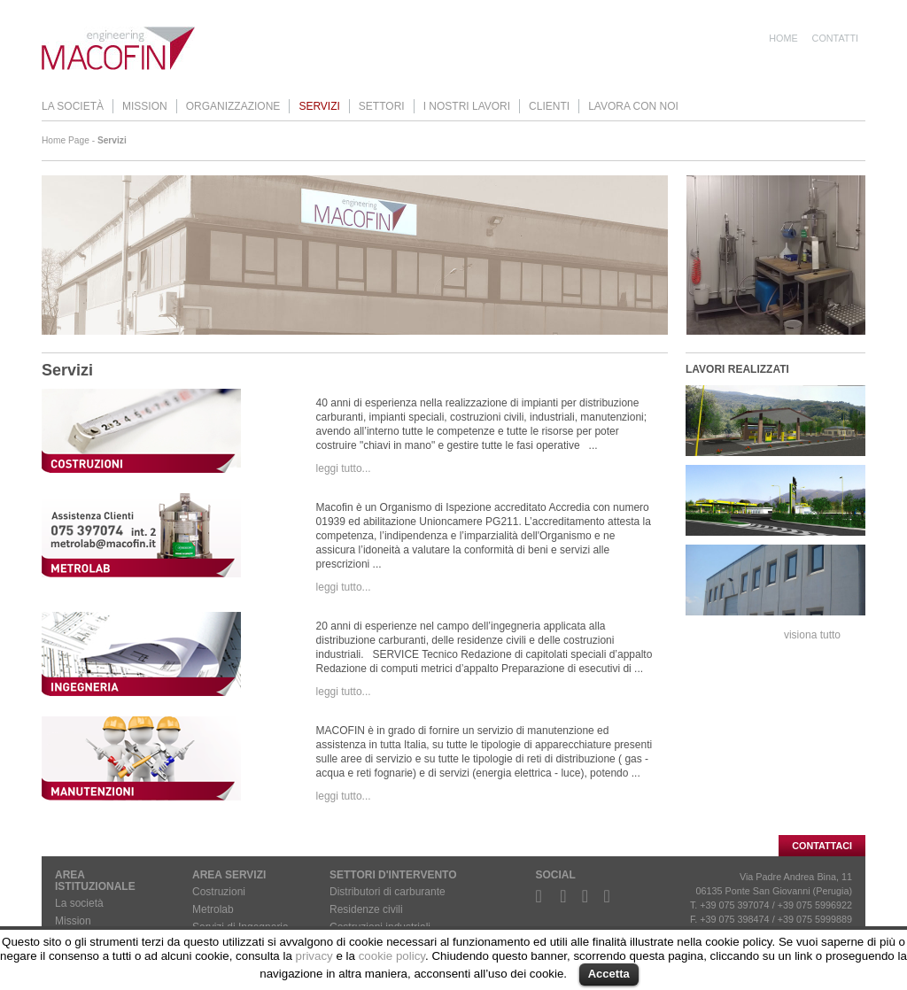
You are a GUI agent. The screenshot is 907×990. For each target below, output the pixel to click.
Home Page (65, 140)
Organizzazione (233, 106)
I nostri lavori (466, 106)
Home (783, 38)
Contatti (835, 38)
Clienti (549, 106)
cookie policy (392, 956)
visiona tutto (812, 635)
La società (73, 106)
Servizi (318, 106)
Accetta (609, 973)
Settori (382, 106)
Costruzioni (218, 892)
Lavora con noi (633, 106)
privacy (314, 956)
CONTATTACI (822, 845)
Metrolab (213, 909)
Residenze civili (366, 909)
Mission (144, 106)
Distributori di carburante (387, 892)
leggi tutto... (343, 468)
